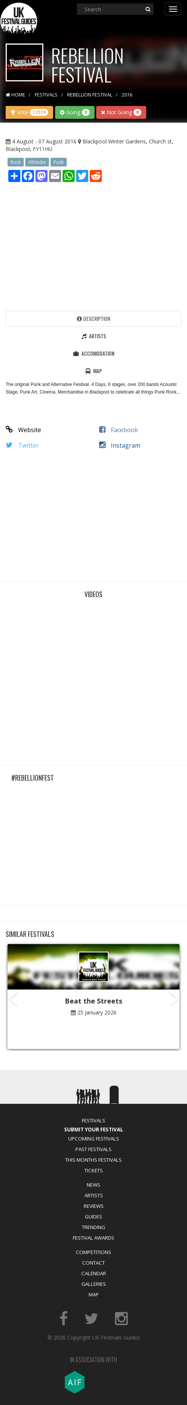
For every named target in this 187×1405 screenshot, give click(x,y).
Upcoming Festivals (93, 1138)
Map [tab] (94, 371)
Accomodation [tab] (93, 353)
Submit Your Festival (93, 1129)
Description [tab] (93, 318)
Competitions (93, 1252)
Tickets (93, 1170)
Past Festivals (93, 1149)
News (93, 1184)
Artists (93, 1195)
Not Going (121, 112)
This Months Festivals (93, 1159)
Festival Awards (93, 1237)
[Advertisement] (93, 244)
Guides (93, 1216)
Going (75, 112)
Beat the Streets (93, 1000)
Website (23, 430)
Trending (93, 1227)
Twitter (22, 445)
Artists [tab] (93, 336)
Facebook (118, 430)
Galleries (93, 1284)
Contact (93, 1262)
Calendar (93, 1273)
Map (94, 1294)
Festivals (93, 1120)
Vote (29, 112)
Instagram (119, 445)
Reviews (94, 1206)
